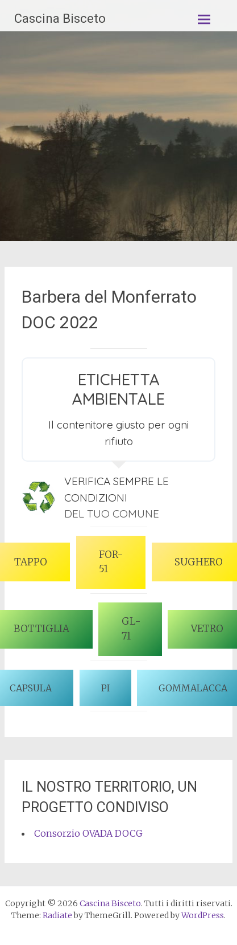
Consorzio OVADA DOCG (88, 833)
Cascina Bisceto (60, 18)
